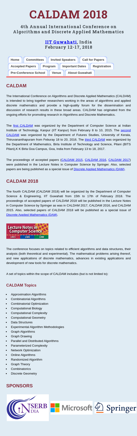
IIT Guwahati (61, 42)
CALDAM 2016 (95, 160)
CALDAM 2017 (119, 160)
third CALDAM (95, 139)
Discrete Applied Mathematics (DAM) (99, 169)
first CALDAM (23, 125)
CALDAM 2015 (72, 160)
